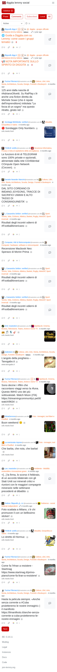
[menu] (53, 3)
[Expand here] (49, 132)
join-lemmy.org (8, 667)
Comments (16, 16)
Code (4, 662)
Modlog (5, 642)
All (49, 16)
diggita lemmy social (15, 3)
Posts (5, 16)
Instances (6, 652)
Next (5, 629)
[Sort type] (13, 23)
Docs (4, 657)
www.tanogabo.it (8, 364)
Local (42, 16)
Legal (4, 647)
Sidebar (8, 11)
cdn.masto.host (8, 131)
